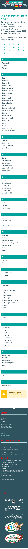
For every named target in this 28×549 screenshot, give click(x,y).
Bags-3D (5, 80)
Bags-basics (6, 83)
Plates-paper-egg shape (10, 300)
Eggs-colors (6, 170)
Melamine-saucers (8, 248)
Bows (4, 123)
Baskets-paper (7, 115)
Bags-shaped (6, 98)
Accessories (6, 63)
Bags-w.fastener (7, 100)
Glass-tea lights (7, 193)
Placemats (5, 288)
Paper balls (6, 285)
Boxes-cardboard (7, 128)
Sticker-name (6, 340)
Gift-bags (5, 180)
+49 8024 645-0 (7, 424)
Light (3, 223)
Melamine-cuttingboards (10, 243)
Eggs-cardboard (7, 168)
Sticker (4, 330)
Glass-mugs (6, 190)
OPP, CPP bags (7, 273)
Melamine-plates (7, 245)
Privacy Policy (5, 436)
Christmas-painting (8, 145)
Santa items (6, 328)
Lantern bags (6, 220)
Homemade (6, 208)
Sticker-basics (6, 335)
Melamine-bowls (7, 240)
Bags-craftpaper (7, 88)
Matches (5, 235)
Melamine (5, 238)
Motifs (4, 250)
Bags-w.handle (7, 103)
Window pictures (7, 385)
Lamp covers (6, 218)
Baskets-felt (6, 113)
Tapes (4, 365)
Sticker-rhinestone (8, 343)
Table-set (5, 358)
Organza (5, 275)
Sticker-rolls (6, 345)
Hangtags (5, 205)
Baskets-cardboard (8, 108)
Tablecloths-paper (8, 363)
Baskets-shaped (7, 118)
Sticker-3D (5, 333)
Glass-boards (6, 183)
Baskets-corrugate (8, 110)
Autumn (4, 68)
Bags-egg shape (7, 90)
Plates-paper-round (8, 303)
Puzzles (4, 308)
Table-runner (6, 355)
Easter (4, 158)
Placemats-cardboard (9, 290)
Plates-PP (5, 305)
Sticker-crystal (7, 338)
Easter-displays (7, 160)
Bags (3, 78)
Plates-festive (6, 295)
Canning (5, 140)
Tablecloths (6, 360)
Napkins (5, 260)
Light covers (6, 225)
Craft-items (6, 148)
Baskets (4, 105)
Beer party (5, 120)
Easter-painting (7, 165)
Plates (4, 293)
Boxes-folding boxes (9, 130)
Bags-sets (5, 95)
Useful (4, 375)
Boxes (4, 125)
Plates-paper (6, 298)
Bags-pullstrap (7, 93)
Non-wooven (6, 263)
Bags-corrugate (7, 85)
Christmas (5, 143)
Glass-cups (5, 185)
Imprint (3, 433)
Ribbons (4, 318)
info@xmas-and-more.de (6, 427)
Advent (4, 65)
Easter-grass (6, 163)
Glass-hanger (6, 188)
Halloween (5, 203)
